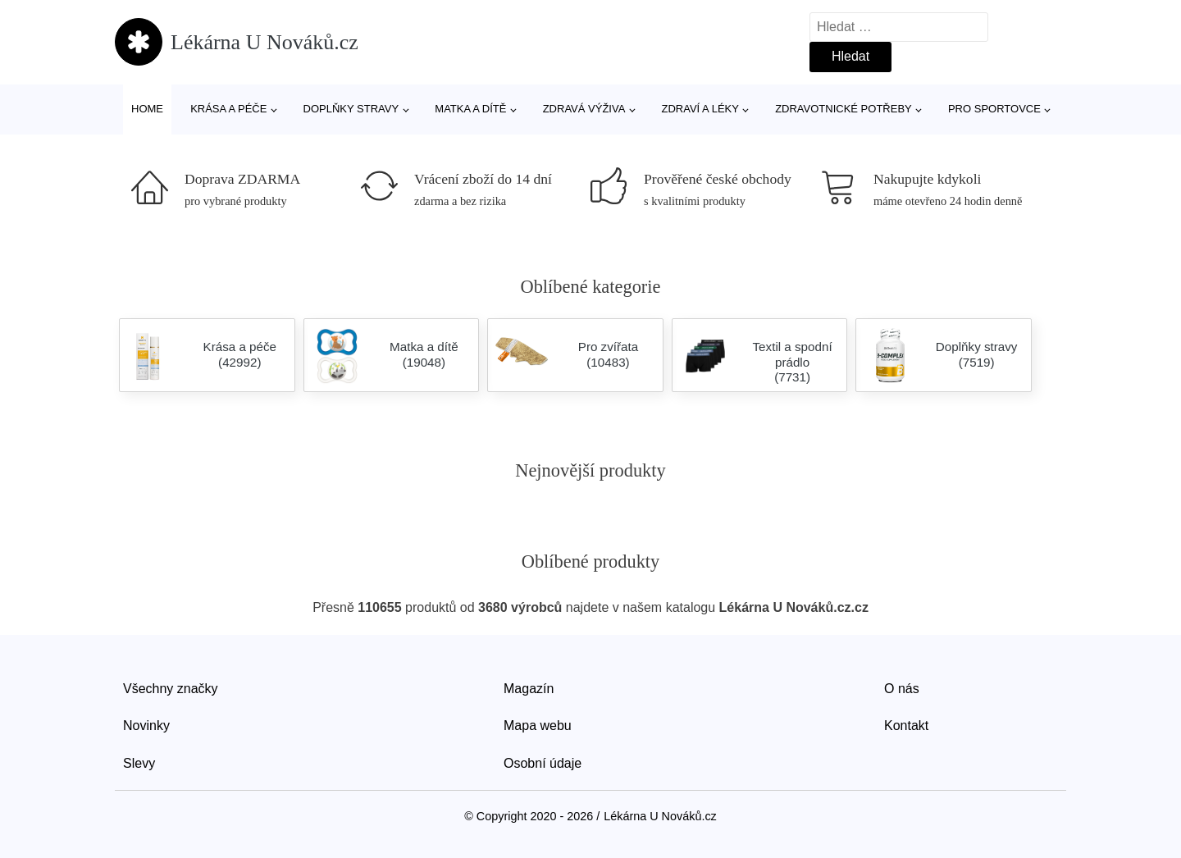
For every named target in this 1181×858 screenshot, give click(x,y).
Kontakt (906, 725)
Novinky (146, 725)
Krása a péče (228, 109)
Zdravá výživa (584, 109)
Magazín (529, 689)
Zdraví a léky (700, 109)
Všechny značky (170, 689)
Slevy (139, 763)
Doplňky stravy (351, 109)
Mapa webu (538, 725)
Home (147, 109)
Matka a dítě (470, 109)
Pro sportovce (994, 109)
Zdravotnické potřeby (843, 109)
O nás (901, 689)
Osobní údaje (542, 763)
